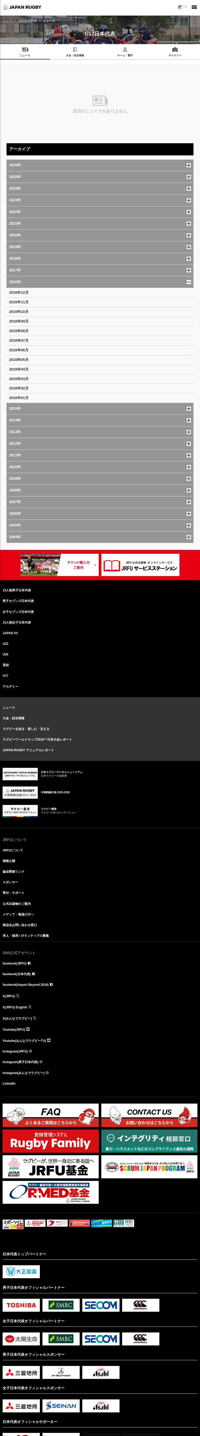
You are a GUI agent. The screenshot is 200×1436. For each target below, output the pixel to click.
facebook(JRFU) (15, 963)
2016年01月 (19, 398)
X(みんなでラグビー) (17, 1018)
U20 (5, 654)
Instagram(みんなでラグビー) (24, 1073)
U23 (5, 644)
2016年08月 (19, 331)
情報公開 (9, 861)
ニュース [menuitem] (25, 55)
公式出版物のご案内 (17, 904)
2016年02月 (19, 388)
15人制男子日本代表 (17, 590)
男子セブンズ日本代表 (18, 601)
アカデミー (10, 686)
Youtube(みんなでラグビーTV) (24, 1041)
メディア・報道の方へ (18, 914)
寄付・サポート (13, 893)
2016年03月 (19, 379)
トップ (7, 21)
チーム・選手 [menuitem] (125, 55)
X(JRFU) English (15, 1007)
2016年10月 (19, 312)
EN (185, 7)
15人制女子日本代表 (17, 622)
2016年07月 (19, 340)
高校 (6, 665)
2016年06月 (19, 350)
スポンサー (10, 882)
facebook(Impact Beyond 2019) (26, 985)
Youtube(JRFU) (14, 1029)
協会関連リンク (13, 871)
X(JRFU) (9, 996)
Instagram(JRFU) (15, 1051)
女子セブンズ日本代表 (18, 612)
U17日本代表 (28, 21)
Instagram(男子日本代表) (20, 1062)
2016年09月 (19, 321)
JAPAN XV (10, 633)
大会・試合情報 (13, 718)
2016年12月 (19, 292)
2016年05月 (19, 360)
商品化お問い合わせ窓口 (20, 925)
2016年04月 (19, 369)
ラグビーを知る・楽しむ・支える (26, 729)
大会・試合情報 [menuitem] (75, 55)
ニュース (9, 707)
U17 (5, 676)
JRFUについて (13, 850)
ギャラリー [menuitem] (175, 55)
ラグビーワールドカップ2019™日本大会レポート (37, 739)
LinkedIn (9, 1083)
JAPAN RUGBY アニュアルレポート (28, 750)
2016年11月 (19, 302)
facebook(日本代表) (17, 974)
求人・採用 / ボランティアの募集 (26, 936)
